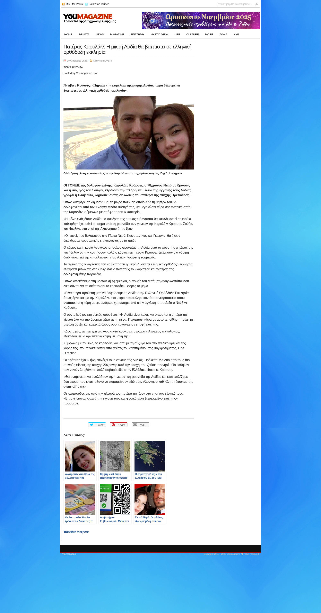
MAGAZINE (117, 34)
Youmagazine (69, 554)
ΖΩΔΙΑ (223, 34)
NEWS (100, 34)
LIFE (177, 34)
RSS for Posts (74, 4)
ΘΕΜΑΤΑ (84, 34)
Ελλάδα (108, 61)
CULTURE (192, 34)
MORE (209, 34)
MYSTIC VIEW (159, 34)
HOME (68, 34)
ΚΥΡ (236, 34)
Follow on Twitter (99, 4)
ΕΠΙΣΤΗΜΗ (137, 34)
